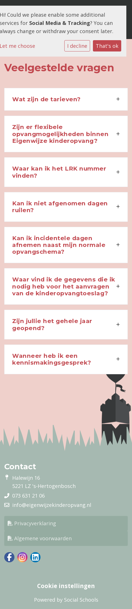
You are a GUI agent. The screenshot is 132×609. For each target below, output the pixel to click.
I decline (77, 45)
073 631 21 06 (28, 495)
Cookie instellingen (66, 586)
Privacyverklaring (32, 523)
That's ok (107, 45)
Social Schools (81, 599)
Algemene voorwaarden (40, 538)
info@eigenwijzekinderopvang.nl (51, 505)
